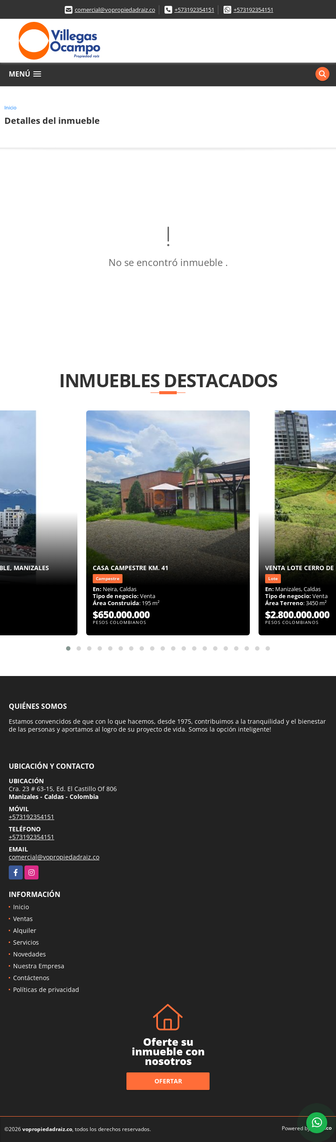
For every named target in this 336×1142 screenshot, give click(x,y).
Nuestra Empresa (38, 966)
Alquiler (24, 930)
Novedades (29, 954)
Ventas (23, 918)
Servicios (26, 942)
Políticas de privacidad (46, 989)
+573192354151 (194, 10)
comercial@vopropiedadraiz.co (115, 10)
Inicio (10, 107)
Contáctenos (31, 978)
